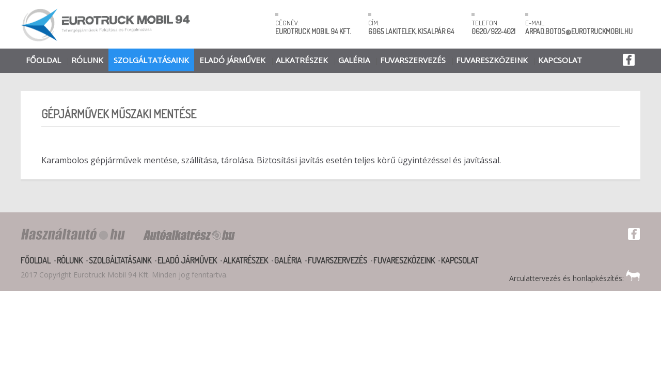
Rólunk (87, 60)
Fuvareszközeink (492, 60)
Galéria (354, 60)
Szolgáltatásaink (151, 60)
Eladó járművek (232, 60)
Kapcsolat (560, 60)
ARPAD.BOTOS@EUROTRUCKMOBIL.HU (579, 31)
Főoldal (43, 60)
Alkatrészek (302, 60)
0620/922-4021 (493, 31)
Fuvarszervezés (413, 60)
